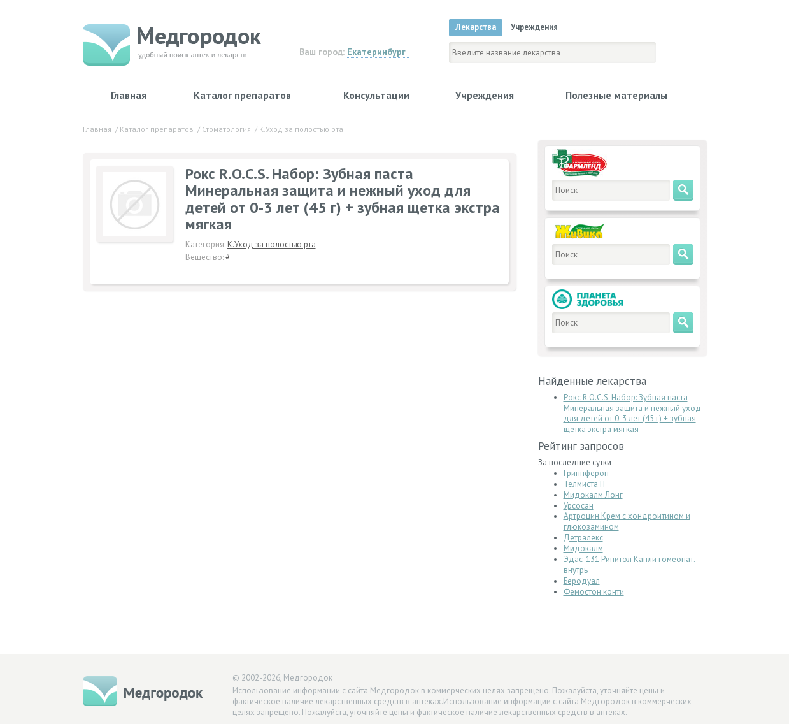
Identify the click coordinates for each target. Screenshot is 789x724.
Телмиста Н (584, 484)
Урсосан (579, 505)
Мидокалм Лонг (593, 494)
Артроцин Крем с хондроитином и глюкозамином (627, 521)
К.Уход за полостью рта (271, 244)
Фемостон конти (594, 591)
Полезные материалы (616, 95)
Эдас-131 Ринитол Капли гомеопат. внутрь (629, 565)
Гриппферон (586, 473)
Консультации (376, 95)
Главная (128, 95)
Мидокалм (583, 548)
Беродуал (582, 581)
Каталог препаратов (242, 95)
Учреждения (484, 95)
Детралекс (583, 537)
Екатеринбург (376, 51)
